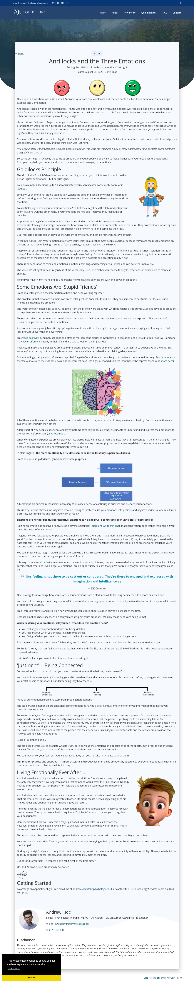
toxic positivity (31, 339)
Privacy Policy (175, 977)
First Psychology (138, 890)
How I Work (130, 12)
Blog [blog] (146, 977)
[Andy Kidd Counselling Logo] (30, 13)
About (115, 12)
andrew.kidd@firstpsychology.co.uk (31, 3)
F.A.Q (164, 12)
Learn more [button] (14, 968)
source (21, 190)
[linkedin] (180, 3)
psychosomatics (57, 435)
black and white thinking (105, 527)
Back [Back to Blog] (19, 55)
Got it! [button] (31, 977)
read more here (164, 362)
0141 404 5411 (61, 3)
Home (103, 12)
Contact (177, 12)
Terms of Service (158, 977)
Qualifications (149, 12)
